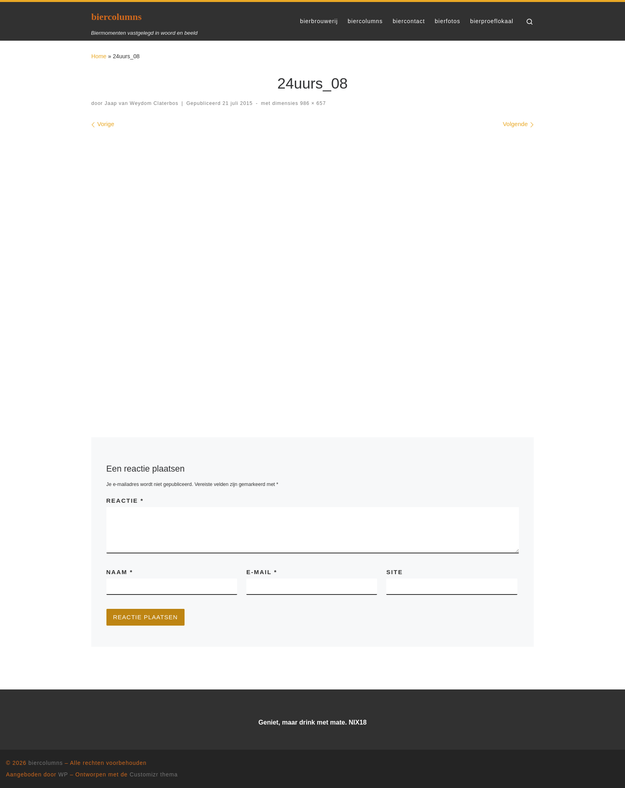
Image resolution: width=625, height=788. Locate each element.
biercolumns (45, 763)
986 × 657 (312, 103)
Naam (119, 572)
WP (63, 774)
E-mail (261, 572)
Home (98, 56)
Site (394, 572)
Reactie (125, 500)
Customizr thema (154, 774)
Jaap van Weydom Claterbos (141, 103)
